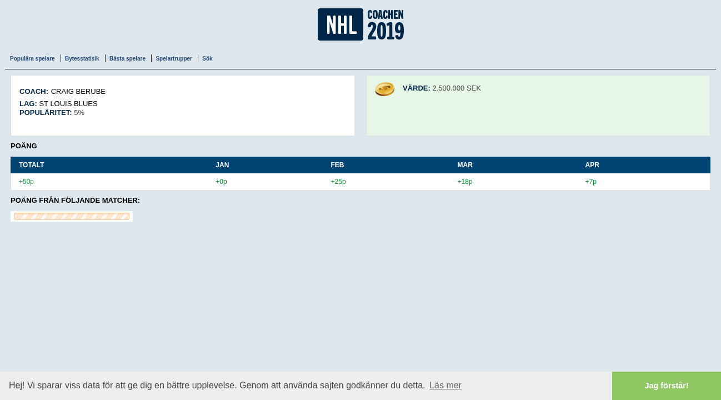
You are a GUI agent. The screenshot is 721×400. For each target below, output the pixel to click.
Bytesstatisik (82, 59)
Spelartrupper (174, 59)
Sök (207, 59)
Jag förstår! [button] (667, 385)
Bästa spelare (127, 59)
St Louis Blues (68, 103)
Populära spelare (32, 59)
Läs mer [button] (445, 385)
